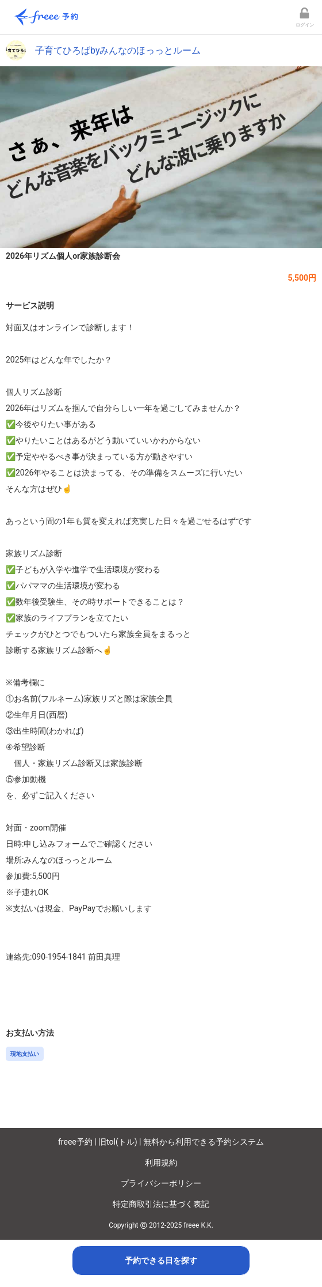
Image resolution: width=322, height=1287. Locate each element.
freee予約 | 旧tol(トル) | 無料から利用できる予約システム (161, 1141)
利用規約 (161, 1162)
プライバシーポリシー (161, 1183)
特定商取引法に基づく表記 (161, 1204)
